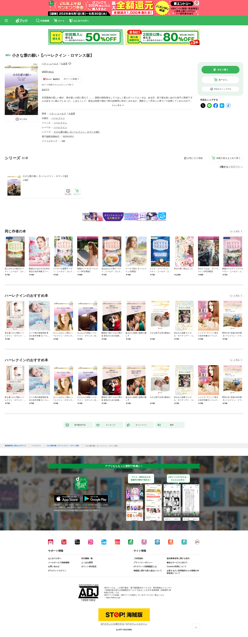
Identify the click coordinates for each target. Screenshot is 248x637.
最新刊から (237, 167)
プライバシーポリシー (142, 562)
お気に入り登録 (195, 158)
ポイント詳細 (70, 79)
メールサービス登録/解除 (58, 562)
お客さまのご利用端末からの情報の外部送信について (183, 572)
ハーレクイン (58, 118)
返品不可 (45, 90)
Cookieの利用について (176, 566)
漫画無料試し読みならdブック (15, 445)
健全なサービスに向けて (177, 562)
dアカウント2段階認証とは (145, 566)
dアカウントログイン (57, 571)
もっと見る (235, 231)
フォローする (69, 63)
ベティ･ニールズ (50, 63)
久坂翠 (64, 63)
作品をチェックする (222, 89)
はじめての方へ (54, 558)
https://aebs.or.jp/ (113, 597)
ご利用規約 (138, 558)
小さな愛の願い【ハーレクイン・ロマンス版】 (46, 176)
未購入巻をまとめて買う (228, 158)
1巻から (224, 167)
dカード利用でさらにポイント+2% (56, 85)
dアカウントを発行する (112, 624)
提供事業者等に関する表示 (178, 558)
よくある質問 (87, 562)
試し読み (23, 119)
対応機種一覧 (87, 558)
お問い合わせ (53, 566)
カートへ (222, 80)
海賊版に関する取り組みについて (147, 571)
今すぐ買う (222, 69)
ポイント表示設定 (88, 566)
